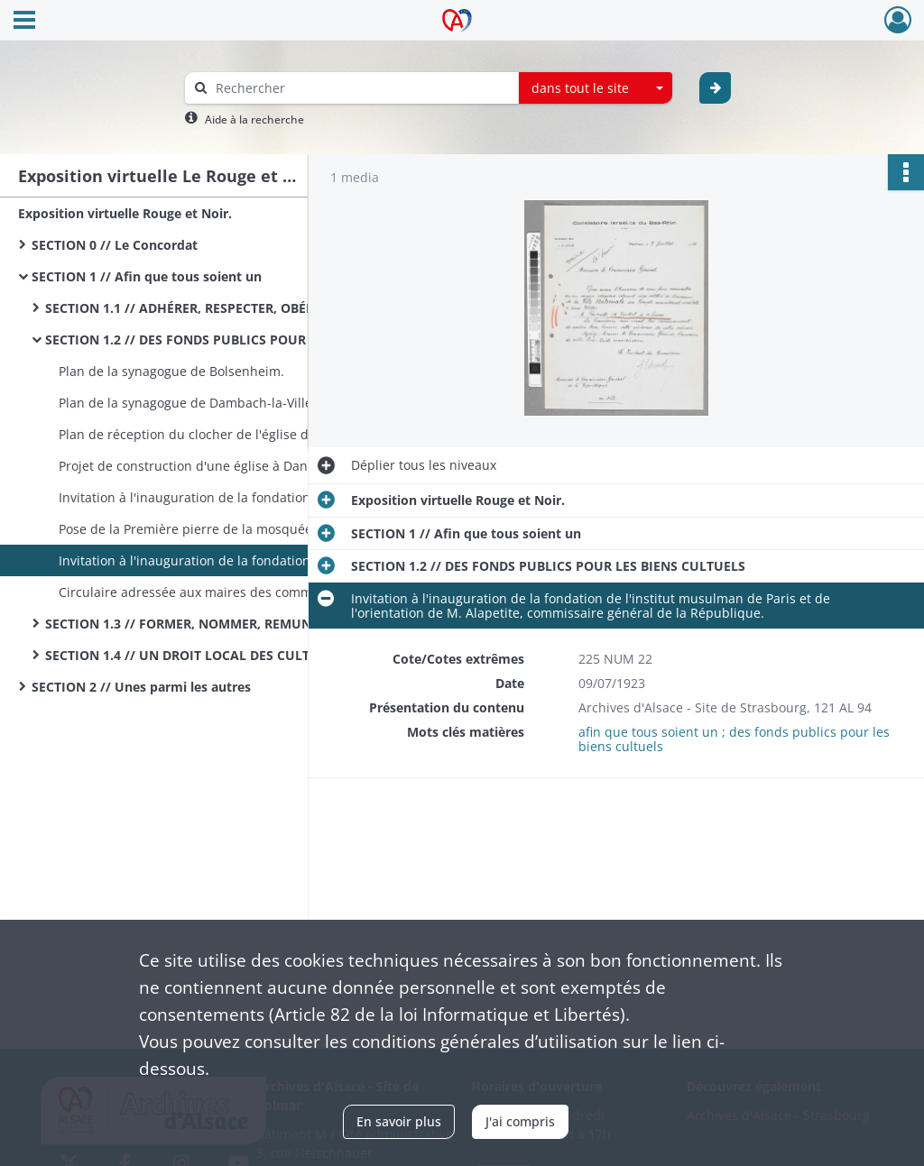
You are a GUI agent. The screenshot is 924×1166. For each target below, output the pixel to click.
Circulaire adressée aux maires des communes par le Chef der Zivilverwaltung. (239, 592)
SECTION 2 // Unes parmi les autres (141, 686)
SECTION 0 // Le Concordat (115, 244)
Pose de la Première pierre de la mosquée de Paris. (213, 528)
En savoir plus (398, 1121)
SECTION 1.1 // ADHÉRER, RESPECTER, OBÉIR (182, 308)
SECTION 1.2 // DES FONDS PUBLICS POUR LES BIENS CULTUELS (225, 339)
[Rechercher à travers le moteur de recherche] (361, 87)
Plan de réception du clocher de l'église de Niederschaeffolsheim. (239, 434)
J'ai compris (520, 1121)
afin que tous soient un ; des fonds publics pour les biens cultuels (734, 739)
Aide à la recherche (254, 119)
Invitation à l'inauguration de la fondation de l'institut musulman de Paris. (239, 497)
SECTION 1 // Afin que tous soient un (147, 276)
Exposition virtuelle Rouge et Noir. (125, 213)
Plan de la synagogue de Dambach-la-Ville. (187, 402)
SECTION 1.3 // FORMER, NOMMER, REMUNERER (193, 623)
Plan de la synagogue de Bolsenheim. (171, 371)
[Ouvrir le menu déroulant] (24, 21)
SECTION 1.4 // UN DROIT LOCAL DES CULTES (184, 655)
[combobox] (595, 88)
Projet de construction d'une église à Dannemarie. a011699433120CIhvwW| (239, 465)
